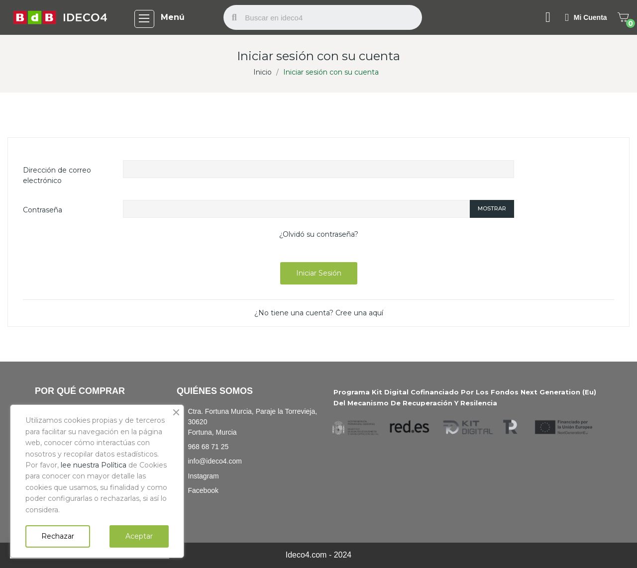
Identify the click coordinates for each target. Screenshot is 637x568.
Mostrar (492, 208)
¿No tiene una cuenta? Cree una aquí (318, 312)
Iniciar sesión (318, 273)
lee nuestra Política (93, 465)
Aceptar (139, 536)
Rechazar (57, 536)
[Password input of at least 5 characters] (296, 209)
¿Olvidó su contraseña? (318, 234)
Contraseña (42, 209)
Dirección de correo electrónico (57, 175)
